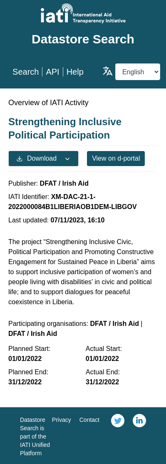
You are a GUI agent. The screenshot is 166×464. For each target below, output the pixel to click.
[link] (117, 435)
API (52, 71)
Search (25, 71)
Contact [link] (89, 419)
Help (75, 71)
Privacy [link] (61, 419)
